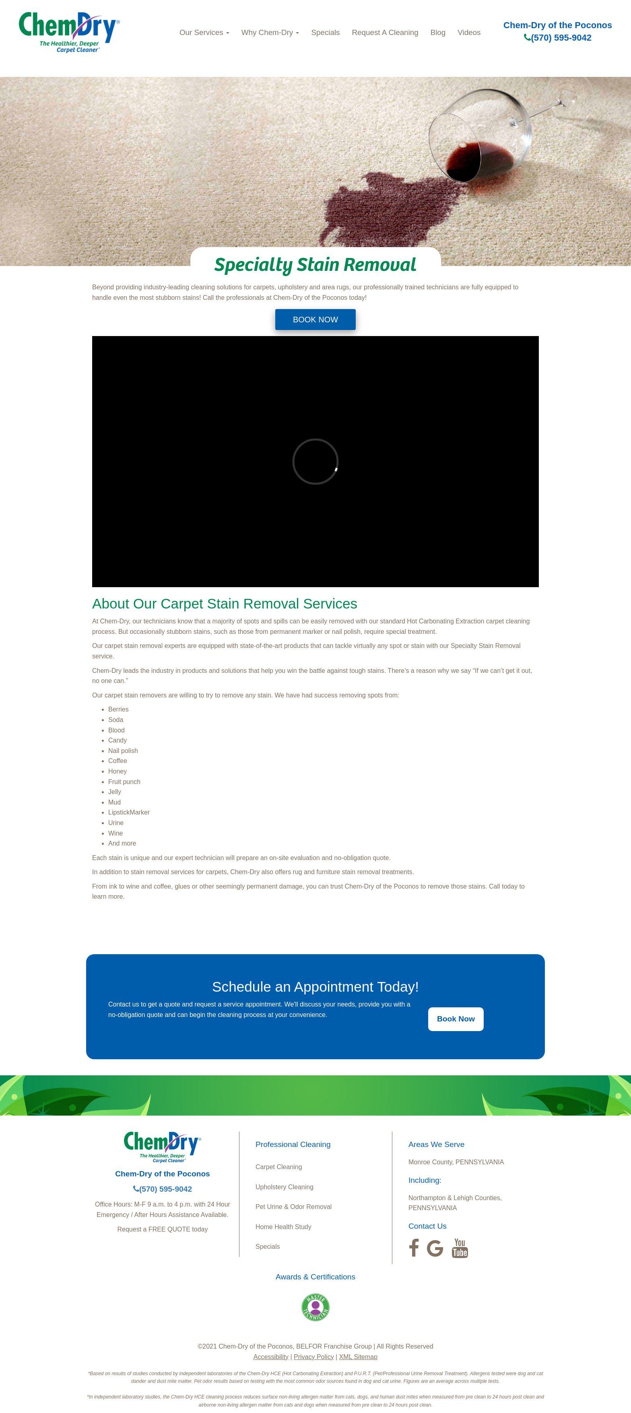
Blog (438, 32)
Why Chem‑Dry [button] (270, 32)
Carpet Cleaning (279, 1166)
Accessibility (271, 1356)
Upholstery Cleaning (284, 1187)
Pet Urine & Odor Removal (294, 1206)
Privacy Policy (314, 1356)
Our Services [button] (204, 32)
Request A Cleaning (385, 32)
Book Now (456, 1019)
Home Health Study (283, 1226)
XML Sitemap (358, 1356)
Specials (325, 32)
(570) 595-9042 (557, 38)
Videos (469, 32)
